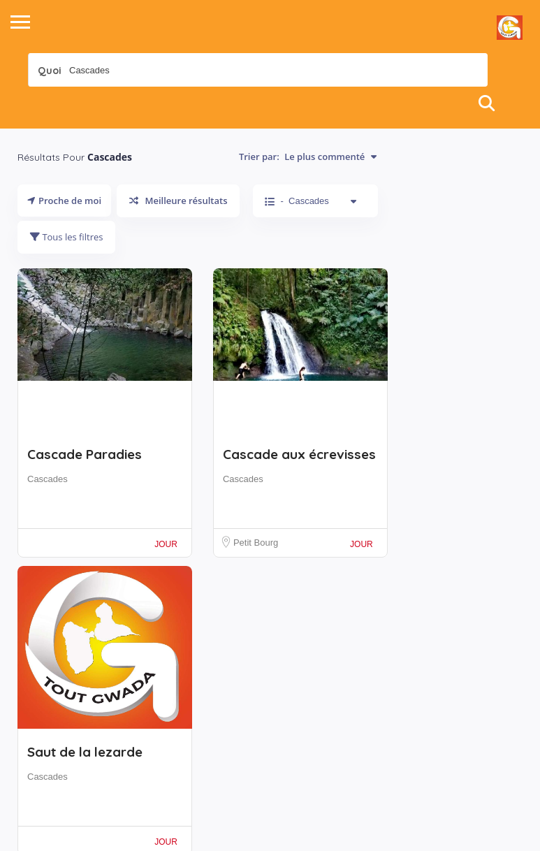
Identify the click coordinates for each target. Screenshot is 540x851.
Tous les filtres (66, 237)
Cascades (47, 479)
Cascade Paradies (84, 454)
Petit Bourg (255, 542)
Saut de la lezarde (85, 751)
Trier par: (308, 156)
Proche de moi (64, 200)
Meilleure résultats (178, 200)
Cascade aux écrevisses (299, 454)
